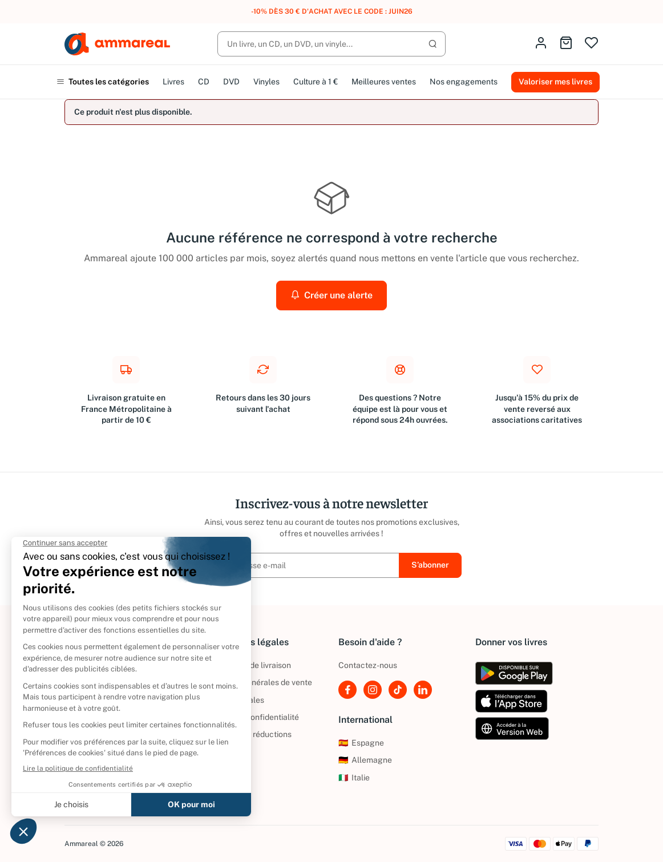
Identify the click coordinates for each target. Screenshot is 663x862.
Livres (173, 81)
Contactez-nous (367, 665)
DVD (231, 81)
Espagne (361, 742)
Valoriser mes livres (555, 81)
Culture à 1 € (315, 81)
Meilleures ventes (383, 81)
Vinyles (266, 81)
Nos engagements (464, 81)
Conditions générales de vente (256, 682)
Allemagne (365, 759)
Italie (354, 777)
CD (203, 81)
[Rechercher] (331, 43)
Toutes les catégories (102, 81)
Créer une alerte (331, 295)
